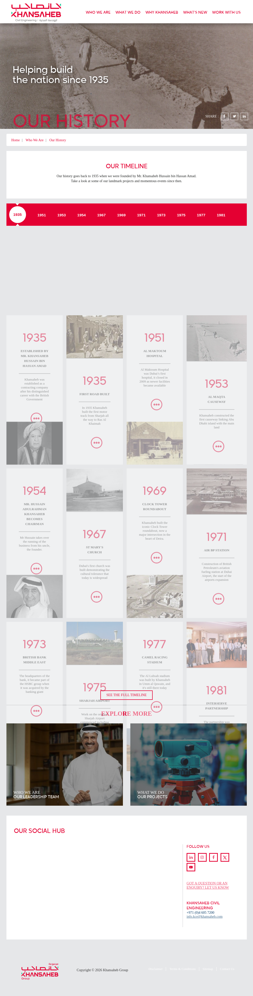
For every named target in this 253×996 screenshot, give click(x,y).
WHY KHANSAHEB (161, 12)
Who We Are (34, 140)
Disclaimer (155, 968)
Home (15, 140)
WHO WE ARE (98, 12)
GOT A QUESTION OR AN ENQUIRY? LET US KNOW (209, 885)
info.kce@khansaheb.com (205, 916)
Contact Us (227, 968)
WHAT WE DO (128, 12)
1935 (17, 214)
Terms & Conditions (182, 968)
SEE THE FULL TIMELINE (126, 695)
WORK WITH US (226, 12)
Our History (57, 140)
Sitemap (207, 968)
